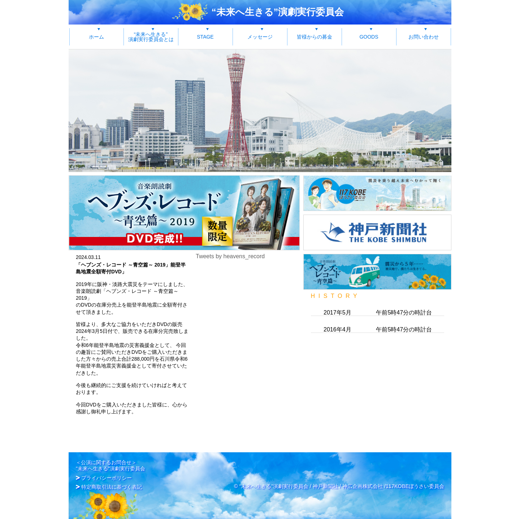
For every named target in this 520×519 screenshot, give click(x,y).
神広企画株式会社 (362, 481)
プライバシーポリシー (106, 472)
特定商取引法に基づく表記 (111, 481)
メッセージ (260, 37)
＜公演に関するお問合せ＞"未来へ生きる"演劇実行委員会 (110, 460)
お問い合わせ (423, 37)
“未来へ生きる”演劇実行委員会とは (151, 36)
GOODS (368, 37)
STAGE (205, 37)
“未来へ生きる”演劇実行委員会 (278, 12)
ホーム (96, 37)
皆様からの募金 (314, 37)
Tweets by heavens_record (230, 256)
